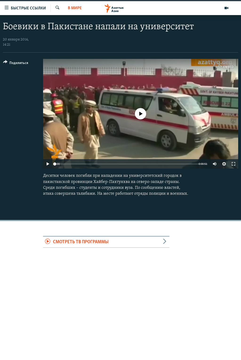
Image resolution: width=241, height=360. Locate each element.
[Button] (15, 64)
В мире (75, 8)
